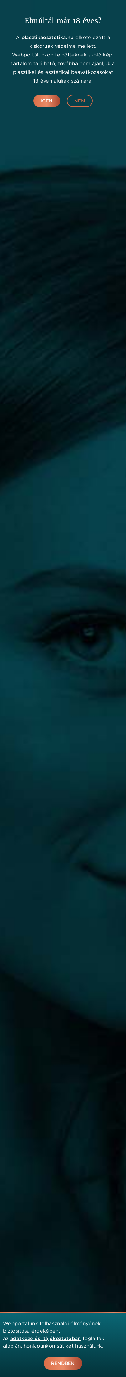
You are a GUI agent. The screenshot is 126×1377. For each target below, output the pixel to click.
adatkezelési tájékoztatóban (45, 1338)
